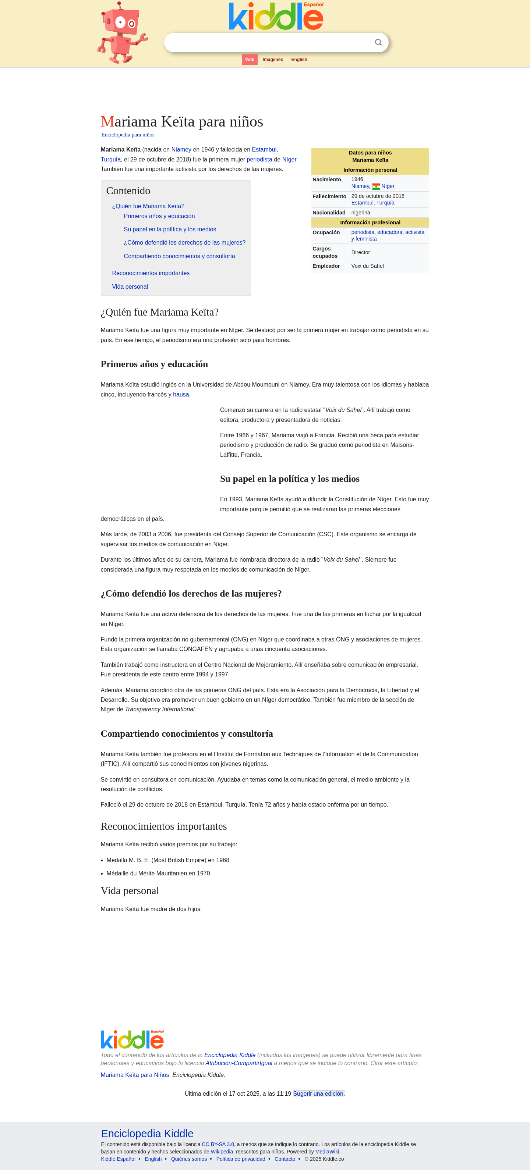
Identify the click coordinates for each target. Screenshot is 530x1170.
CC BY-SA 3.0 (218, 1144)
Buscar (378, 42)
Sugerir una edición (318, 1094)
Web (249, 59)
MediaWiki (327, 1152)
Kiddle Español (118, 1159)
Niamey (360, 186)
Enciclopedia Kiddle (230, 1055)
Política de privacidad (240, 1159)
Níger (388, 186)
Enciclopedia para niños (128, 135)
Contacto (285, 1159)
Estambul (362, 203)
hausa (181, 394)
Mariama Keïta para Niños (135, 1075)
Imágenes (273, 59)
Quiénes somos (189, 1159)
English (299, 59)
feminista (366, 239)
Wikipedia (222, 1152)
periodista (362, 232)
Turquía (386, 203)
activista (414, 232)
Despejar (363, 42)
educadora (389, 232)
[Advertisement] (264, 88)
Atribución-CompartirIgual (239, 1063)
